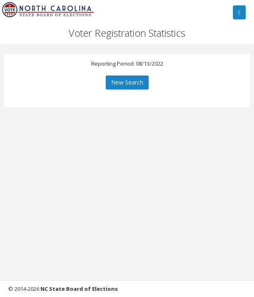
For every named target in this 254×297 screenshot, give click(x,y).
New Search (127, 82)
